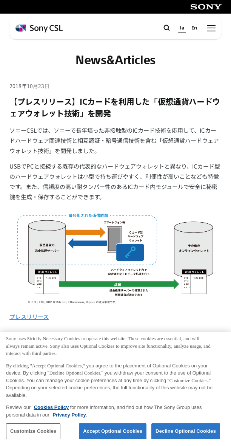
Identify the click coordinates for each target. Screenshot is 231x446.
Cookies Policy (51, 410)
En (194, 28)
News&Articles (115, 60)
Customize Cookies (33, 434)
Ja (182, 28)
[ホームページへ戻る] (39, 29)
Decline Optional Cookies (186, 434)
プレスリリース (29, 316)
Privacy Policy (69, 417)
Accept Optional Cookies (112, 434)
